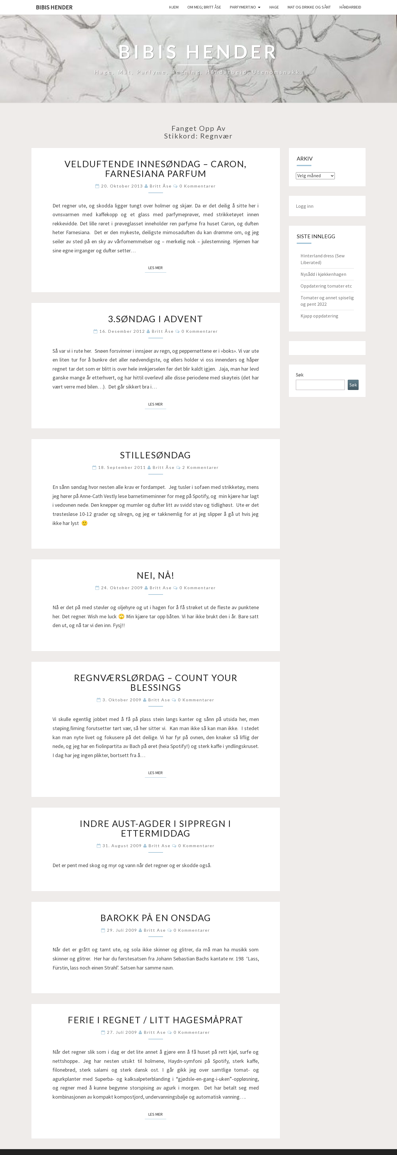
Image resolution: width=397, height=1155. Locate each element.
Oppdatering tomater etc (326, 286)
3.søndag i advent (155, 318)
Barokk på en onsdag (155, 917)
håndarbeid (350, 7)
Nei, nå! (156, 575)
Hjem (174, 7)
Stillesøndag (155, 455)
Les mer (157, 267)
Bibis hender (54, 7)
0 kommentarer (197, 185)
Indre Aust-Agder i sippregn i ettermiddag (155, 828)
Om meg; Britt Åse (204, 7)
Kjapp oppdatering (319, 316)
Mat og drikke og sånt (309, 7)
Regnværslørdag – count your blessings (155, 682)
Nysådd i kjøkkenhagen (323, 274)
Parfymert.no (243, 7)
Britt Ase (161, 587)
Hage (274, 7)
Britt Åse (161, 185)
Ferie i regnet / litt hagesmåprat (155, 1019)
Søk (299, 375)
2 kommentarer (200, 467)
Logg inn (304, 206)
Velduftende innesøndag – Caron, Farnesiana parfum (156, 168)
